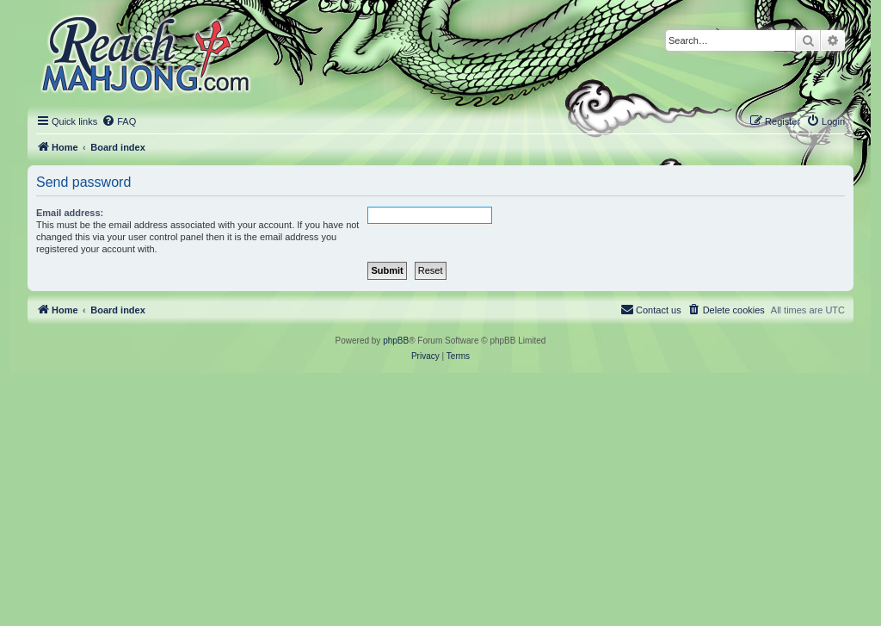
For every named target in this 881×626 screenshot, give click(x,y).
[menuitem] (119, 121)
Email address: (69, 213)
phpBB (396, 340)
